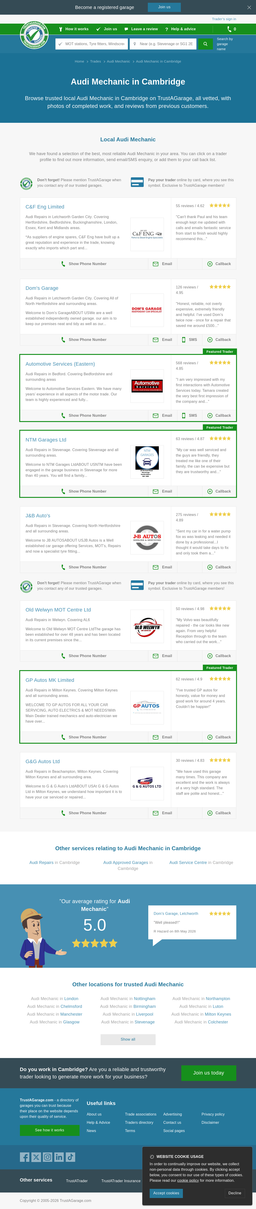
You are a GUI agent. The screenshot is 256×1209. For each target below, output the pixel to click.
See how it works (49, 1130)
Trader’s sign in (224, 19)
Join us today (208, 1073)
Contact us (172, 1122)
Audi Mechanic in (54, 998)
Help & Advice (98, 1122)
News (91, 1131)
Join (164, 7)
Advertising (172, 1114)
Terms (130, 1131)
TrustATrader (77, 1181)
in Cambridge (54, 862)
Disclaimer (210, 1122)
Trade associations (141, 1114)
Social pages (174, 1131)
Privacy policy (213, 1114)
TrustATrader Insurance (121, 1181)
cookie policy (188, 1180)
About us (94, 1114)
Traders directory (139, 1122)
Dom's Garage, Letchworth (176, 914)
